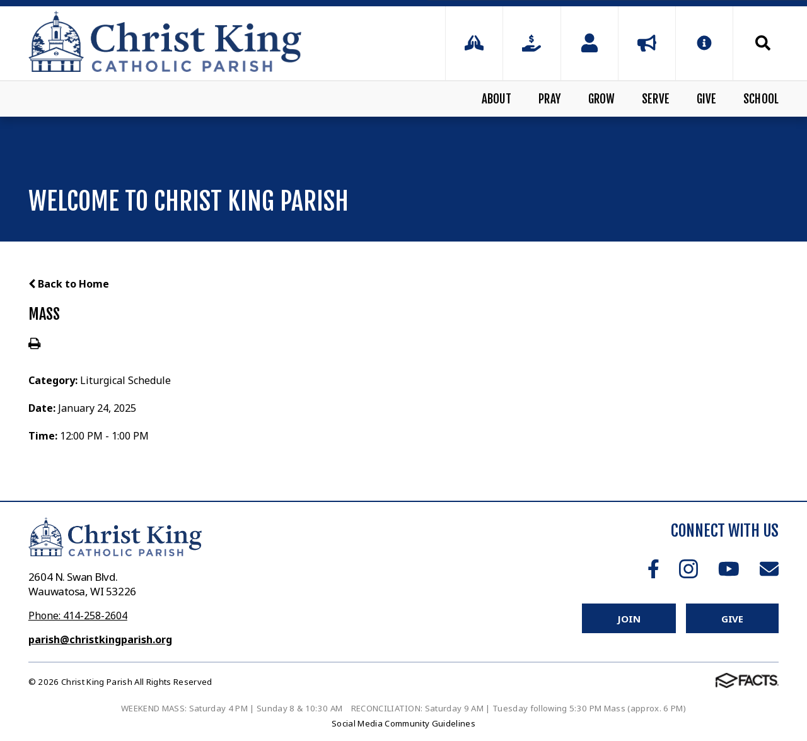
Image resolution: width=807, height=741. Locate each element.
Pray (549, 99)
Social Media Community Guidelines (403, 723)
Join (628, 618)
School (761, 99)
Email (769, 568)
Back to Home (68, 284)
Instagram (688, 568)
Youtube (729, 568)
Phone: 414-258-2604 (77, 615)
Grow (601, 99)
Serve (656, 99)
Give (707, 99)
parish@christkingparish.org (100, 639)
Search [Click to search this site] (762, 42)
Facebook (653, 568)
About (497, 99)
